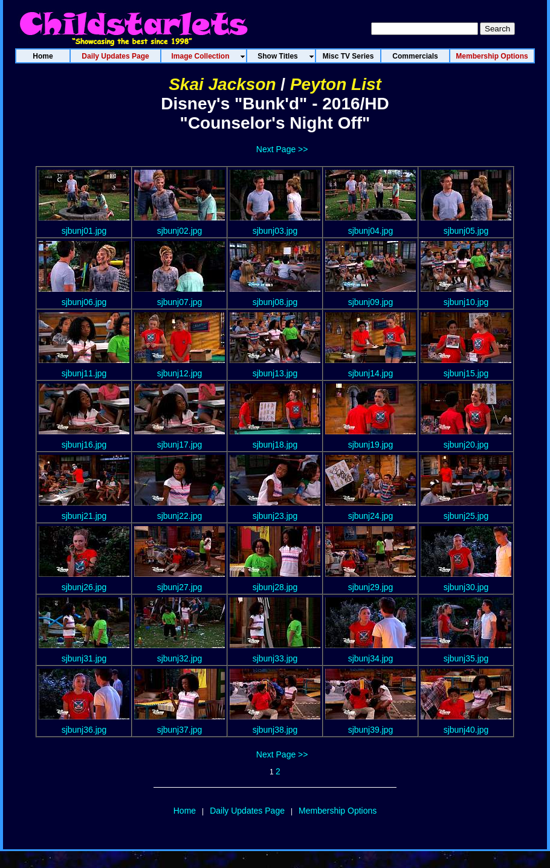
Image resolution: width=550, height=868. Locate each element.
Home (184, 810)
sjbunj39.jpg (370, 730)
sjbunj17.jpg (179, 444)
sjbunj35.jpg (466, 658)
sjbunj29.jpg (370, 587)
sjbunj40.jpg (466, 730)
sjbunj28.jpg (275, 587)
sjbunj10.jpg (466, 302)
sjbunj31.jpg (84, 658)
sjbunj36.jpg (84, 730)
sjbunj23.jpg (275, 516)
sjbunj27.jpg (179, 587)
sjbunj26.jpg (84, 587)
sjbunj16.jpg (84, 444)
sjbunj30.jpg (466, 587)
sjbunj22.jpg (179, 516)
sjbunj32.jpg (179, 658)
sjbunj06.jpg (84, 302)
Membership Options (338, 810)
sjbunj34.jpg (370, 658)
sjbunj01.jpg (84, 231)
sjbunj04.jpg (370, 231)
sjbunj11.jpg (84, 373)
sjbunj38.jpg (275, 730)
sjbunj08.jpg (275, 302)
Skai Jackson (222, 84)
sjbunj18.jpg (275, 444)
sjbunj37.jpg (179, 730)
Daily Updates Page (247, 810)
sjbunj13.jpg (275, 373)
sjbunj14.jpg (370, 373)
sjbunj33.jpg (275, 658)
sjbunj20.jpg (466, 444)
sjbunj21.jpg (84, 516)
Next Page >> (282, 149)
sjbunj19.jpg (370, 444)
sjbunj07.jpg (179, 302)
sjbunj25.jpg (466, 516)
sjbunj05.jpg (466, 231)
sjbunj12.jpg (179, 373)
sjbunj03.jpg (275, 231)
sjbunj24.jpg (370, 516)
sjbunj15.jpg (466, 373)
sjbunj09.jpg (370, 302)
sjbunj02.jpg (179, 231)
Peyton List (335, 84)
